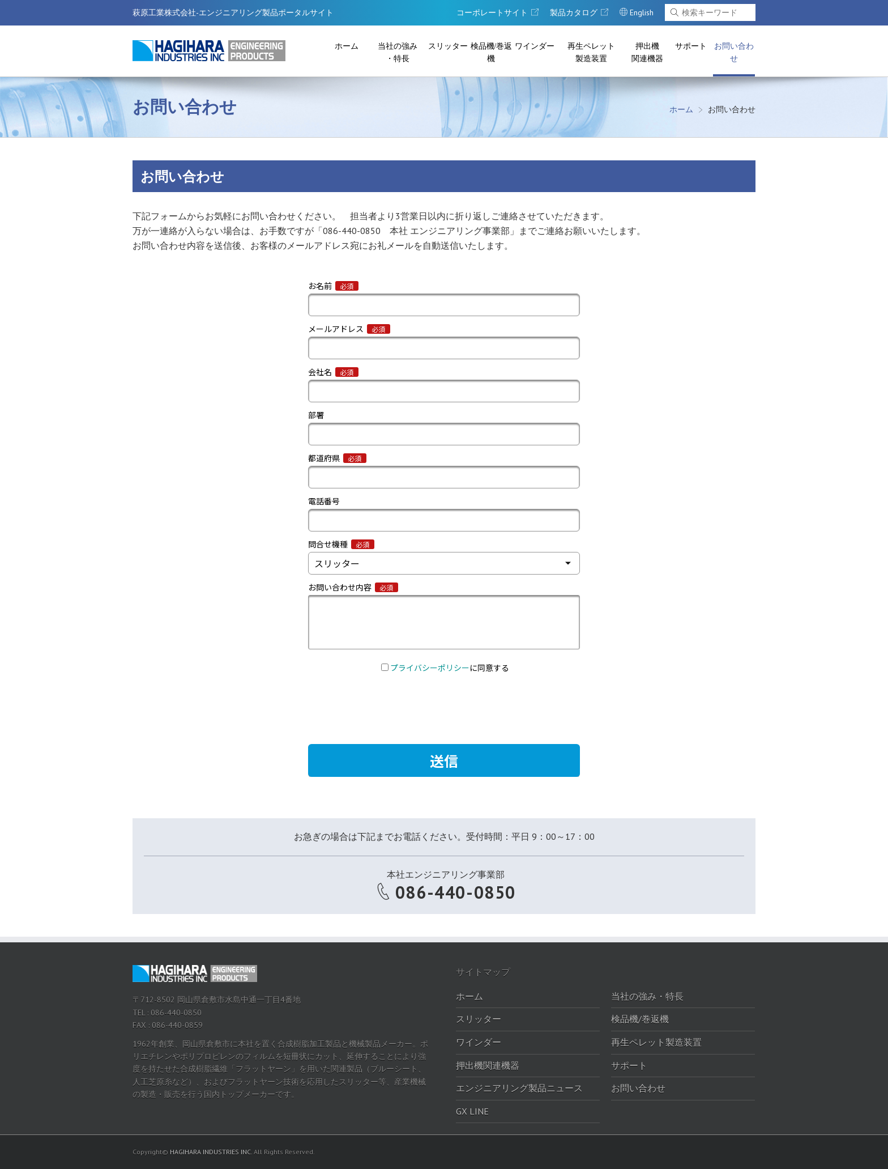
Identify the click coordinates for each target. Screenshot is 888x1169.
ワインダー (534, 46)
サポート (691, 46)
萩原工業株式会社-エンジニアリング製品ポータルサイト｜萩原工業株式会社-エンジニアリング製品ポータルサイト (209, 50)
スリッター (448, 46)
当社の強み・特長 (397, 52)
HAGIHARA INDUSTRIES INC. (211, 1151)
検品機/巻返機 (492, 52)
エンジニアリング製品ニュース (519, 1088)
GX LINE (472, 1111)
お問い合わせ (734, 52)
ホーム (346, 46)
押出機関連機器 (647, 52)
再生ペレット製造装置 (591, 52)
